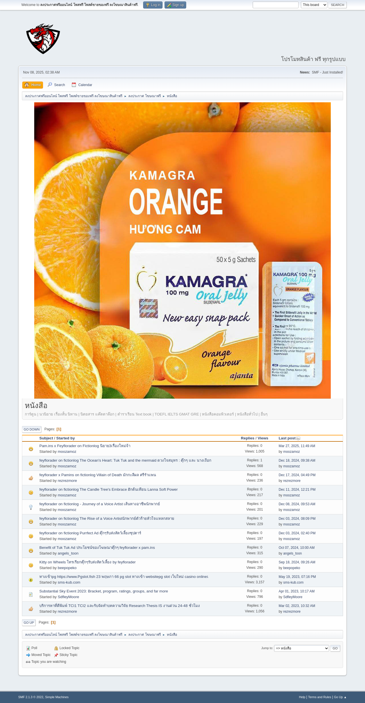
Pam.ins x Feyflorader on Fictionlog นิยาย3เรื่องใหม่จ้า (84, 446)
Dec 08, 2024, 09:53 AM (297, 504)
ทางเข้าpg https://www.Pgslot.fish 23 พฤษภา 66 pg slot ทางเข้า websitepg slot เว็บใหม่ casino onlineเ (123, 576)
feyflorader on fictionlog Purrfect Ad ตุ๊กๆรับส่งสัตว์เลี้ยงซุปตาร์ (90, 533)
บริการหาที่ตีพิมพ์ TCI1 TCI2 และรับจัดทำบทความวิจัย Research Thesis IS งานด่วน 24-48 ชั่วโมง (119, 606)
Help (302, 697)
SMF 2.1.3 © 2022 (30, 697)
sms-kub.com (69, 582)
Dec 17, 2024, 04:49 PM (297, 475)
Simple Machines (56, 697)
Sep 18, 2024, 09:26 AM (297, 562)
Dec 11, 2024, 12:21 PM (297, 490)
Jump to (266, 648)
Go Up (29, 622)
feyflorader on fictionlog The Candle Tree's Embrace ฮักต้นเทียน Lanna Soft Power (108, 489)
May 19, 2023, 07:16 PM (297, 577)
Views (262, 438)
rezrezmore (67, 480)
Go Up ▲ (340, 697)
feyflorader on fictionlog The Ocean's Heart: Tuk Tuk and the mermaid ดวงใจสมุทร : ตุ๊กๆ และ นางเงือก (125, 460)
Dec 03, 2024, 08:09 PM (297, 519)
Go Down (32, 429)
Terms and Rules (319, 697)
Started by (65, 438)
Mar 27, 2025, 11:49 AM (297, 446)
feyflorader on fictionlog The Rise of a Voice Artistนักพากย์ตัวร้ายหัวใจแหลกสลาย (106, 518)
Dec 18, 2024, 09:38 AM (297, 460)
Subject (46, 438)
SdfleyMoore (68, 597)
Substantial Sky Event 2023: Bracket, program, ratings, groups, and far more (103, 591)
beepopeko (67, 568)
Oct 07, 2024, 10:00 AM (297, 548)
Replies (247, 438)
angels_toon (68, 553)
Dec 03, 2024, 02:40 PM (297, 533)
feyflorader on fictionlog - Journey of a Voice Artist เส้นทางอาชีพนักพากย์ (99, 504)
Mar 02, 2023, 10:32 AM (297, 606)
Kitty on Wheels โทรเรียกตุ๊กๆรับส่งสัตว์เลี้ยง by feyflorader (87, 562)
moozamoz (67, 451)
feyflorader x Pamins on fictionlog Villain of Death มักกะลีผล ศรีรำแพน (97, 475)
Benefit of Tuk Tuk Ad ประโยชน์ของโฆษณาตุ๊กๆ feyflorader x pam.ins (97, 547)
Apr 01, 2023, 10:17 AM (297, 591)
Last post (290, 438)
